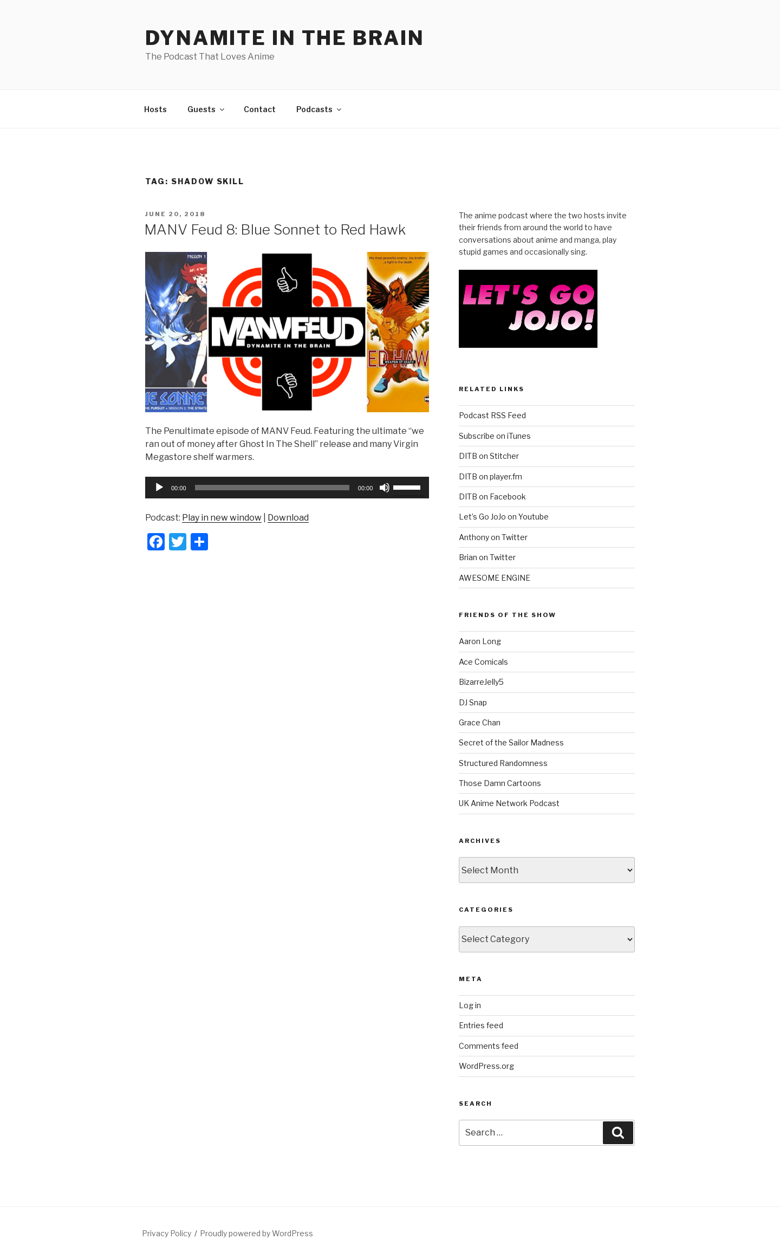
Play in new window (222, 517)
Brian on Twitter (487, 557)
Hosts (155, 109)
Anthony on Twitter (493, 537)
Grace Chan (479, 722)
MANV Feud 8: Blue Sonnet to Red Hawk (275, 229)
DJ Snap (473, 702)
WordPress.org (486, 1065)
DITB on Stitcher (489, 455)
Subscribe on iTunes (495, 435)
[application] (287, 487)
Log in (470, 1005)
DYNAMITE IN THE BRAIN (284, 38)
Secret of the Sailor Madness (511, 742)
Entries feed (481, 1025)
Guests (206, 109)
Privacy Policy (166, 1233)
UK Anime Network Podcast (509, 803)
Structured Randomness (503, 763)
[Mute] (384, 487)
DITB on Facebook (492, 496)
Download (288, 517)
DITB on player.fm (490, 476)
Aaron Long (480, 641)
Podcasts (319, 109)
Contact (260, 109)
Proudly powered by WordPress (256, 1233)
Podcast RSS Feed (492, 415)
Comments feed (488, 1045)
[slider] (272, 487)
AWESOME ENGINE (494, 577)
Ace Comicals (483, 661)
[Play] (159, 487)
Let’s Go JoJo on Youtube (504, 516)
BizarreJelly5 (481, 681)
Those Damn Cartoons (500, 783)
